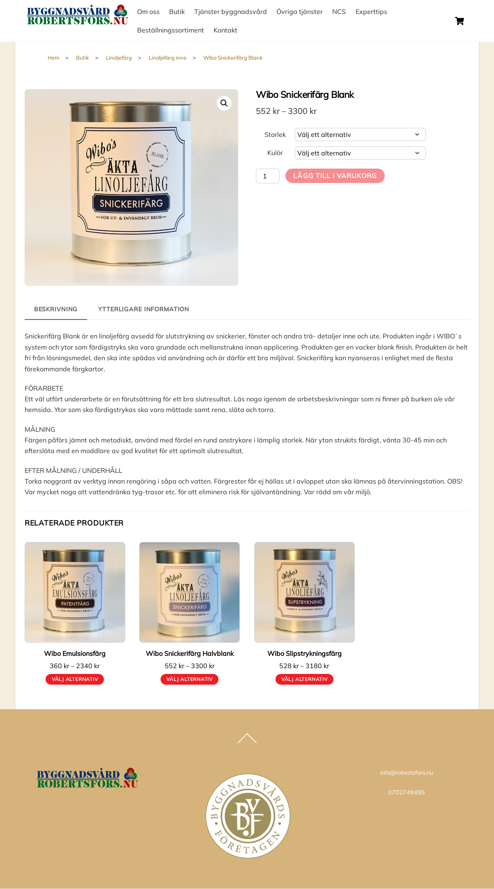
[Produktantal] (268, 176)
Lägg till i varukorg (335, 175)
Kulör (275, 152)
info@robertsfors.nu (406, 772)
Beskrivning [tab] (56, 309)
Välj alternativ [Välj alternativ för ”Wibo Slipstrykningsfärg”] (304, 679)
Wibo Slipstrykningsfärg (304, 653)
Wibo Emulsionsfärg (75, 653)
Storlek (275, 134)
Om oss (148, 11)
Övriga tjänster (299, 11)
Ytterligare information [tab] (143, 309)
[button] (224, 103)
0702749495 (406, 792)
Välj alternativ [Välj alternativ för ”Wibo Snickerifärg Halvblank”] (189, 679)
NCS (339, 11)
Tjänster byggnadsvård (230, 11)
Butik (177, 11)
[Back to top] (247, 742)
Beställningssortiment (170, 30)
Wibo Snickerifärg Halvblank (190, 653)
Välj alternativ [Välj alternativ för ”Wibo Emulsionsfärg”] (75, 679)
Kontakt (225, 30)
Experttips (371, 11)
